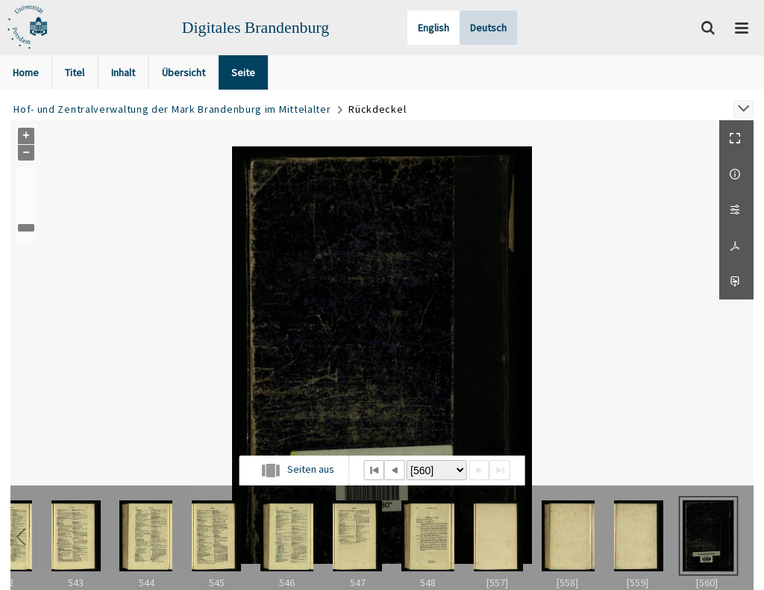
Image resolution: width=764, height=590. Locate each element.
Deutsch (488, 27)
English (433, 27)
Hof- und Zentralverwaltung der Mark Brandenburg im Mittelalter (172, 109)
